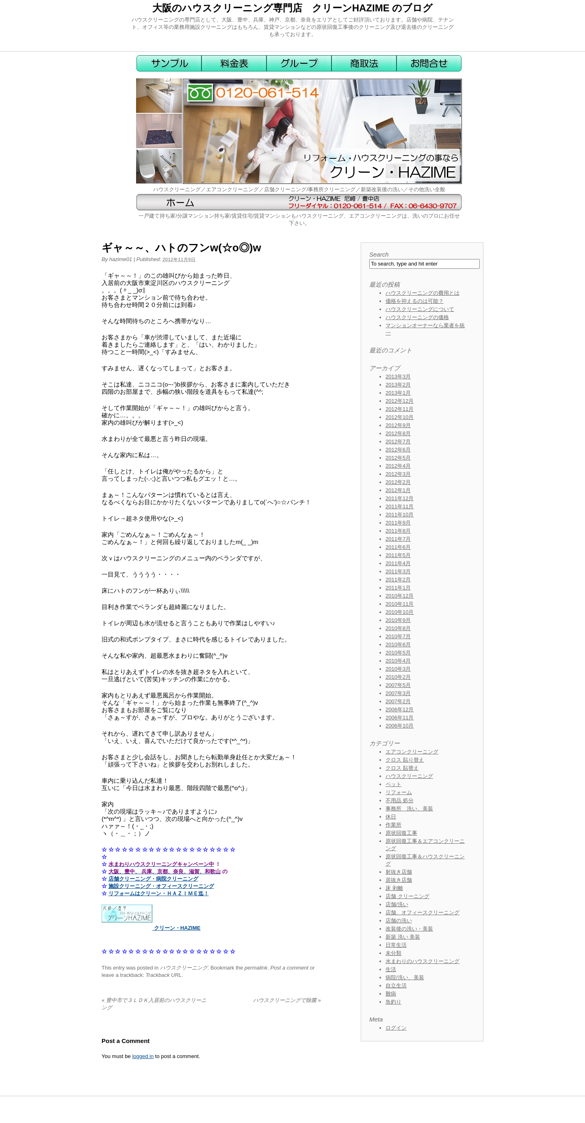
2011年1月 (398, 588)
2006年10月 (400, 726)
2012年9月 (398, 425)
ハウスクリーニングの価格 (417, 317)
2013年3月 (398, 377)
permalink (256, 968)
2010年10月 (400, 612)
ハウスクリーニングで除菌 (287, 1000)
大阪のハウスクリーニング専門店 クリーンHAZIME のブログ (292, 7)
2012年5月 (398, 458)
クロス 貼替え (402, 768)
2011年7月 (398, 539)
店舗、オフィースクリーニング (422, 912)
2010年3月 (398, 669)
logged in (143, 1056)
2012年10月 (400, 417)
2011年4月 (398, 563)
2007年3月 (398, 693)
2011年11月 (400, 506)
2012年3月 (398, 474)
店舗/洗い (397, 904)
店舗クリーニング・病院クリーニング (153, 879)
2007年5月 (398, 685)
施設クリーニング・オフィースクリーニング (161, 886)
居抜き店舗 (399, 880)
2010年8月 (398, 628)
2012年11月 (400, 409)
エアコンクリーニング (412, 752)
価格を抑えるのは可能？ (415, 301)
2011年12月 (400, 498)
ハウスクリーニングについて (420, 309)
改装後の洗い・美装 (409, 929)
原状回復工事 (401, 833)
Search (379, 254)
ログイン (396, 1028)
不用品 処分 (400, 800)
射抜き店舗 (399, 872)
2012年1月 (398, 490)
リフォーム (399, 792)
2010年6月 (398, 644)
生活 (391, 969)
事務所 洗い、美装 (409, 809)
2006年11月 (400, 718)
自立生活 (396, 986)
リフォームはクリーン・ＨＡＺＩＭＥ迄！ (158, 893)
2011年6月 (398, 547)
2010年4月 (398, 661)
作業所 (393, 825)
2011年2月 (398, 580)
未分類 (393, 953)
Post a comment (289, 968)
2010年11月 (400, 604)
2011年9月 (398, 523)
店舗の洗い (399, 921)
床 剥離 (394, 888)
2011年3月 (398, 571)
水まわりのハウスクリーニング (422, 961)
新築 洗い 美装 (403, 937)
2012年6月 (398, 450)
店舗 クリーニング (407, 896)
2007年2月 (398, 701)
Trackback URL (163, 975)
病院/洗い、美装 (405, 977)
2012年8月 (398, 433)
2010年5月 (398, 653)
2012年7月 (398, 441)
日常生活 (396, 945)
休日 (391, 817)
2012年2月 (398, 482)
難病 (391, 994)
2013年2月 (398, 385)
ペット (393, 784)
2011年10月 (400, 515)
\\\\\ (185, 590)
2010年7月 (398, 636)
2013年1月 (398, 393)
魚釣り (393, 1002)
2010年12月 (400, 596)
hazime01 (120, 259)
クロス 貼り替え (405, 760)
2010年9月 (398, 620)
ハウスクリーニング (184, 968)
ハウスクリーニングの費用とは (422, 293)
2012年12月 (400, 401)
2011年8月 (398, 531)
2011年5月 (398, 555)
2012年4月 (398, 466)
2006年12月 (400, 709)
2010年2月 (398, 677)
